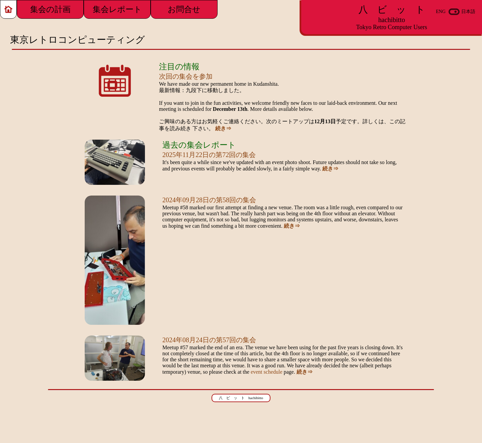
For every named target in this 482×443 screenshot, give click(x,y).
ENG (441, 11)
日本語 (468, 11)
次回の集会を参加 (186, 76)
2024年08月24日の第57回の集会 (209, 340)
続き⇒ (223, 128)
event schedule (267, 372)
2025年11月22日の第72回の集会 (209, 154)
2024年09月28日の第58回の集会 (209, 200)
